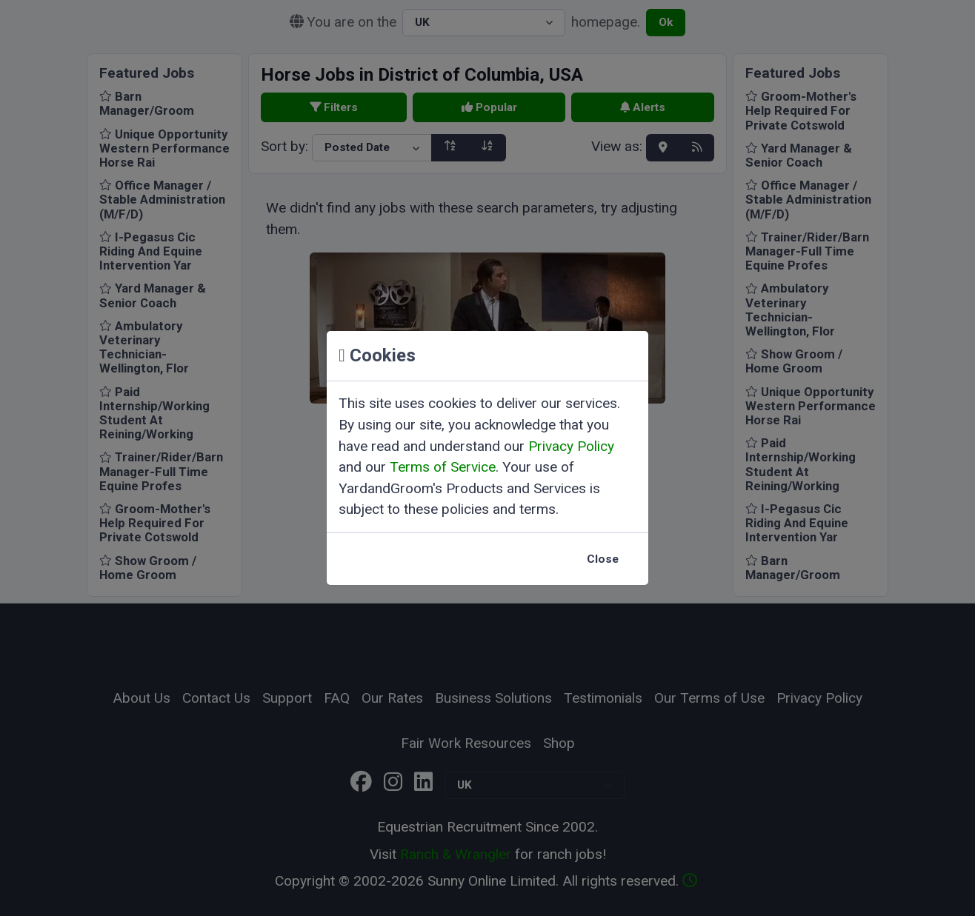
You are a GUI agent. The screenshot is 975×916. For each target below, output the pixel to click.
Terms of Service (443, 466)
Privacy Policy (571, 446)
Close (603, 559)
